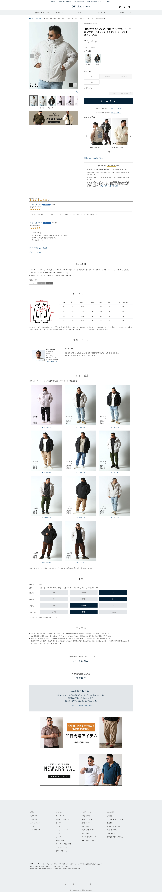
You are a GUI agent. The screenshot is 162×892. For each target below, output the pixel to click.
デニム (32, 826)
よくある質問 (86, 816)
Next (75, 56)
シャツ (58, 826)
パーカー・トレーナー (62, 830)
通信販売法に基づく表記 (114, 826)
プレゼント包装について (89, 837)
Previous (32, 56)
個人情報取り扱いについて (115, 819)
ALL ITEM (38, 18)
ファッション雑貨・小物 (63, 844)
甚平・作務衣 (60, 840)
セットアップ (60, 816)
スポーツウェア (35, 830)
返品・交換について (88, 833)
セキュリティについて (88, 840)
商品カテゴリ (39, 13)
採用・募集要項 (112, 830)
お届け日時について (88, 826)
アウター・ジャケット (62, 819)
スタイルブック (35, 823)
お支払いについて (87, 819)
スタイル (81, 13)
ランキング (101, 13)
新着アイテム (60, 13)
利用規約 (110, 823)
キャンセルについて (88, 830)
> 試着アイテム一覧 (51, 361)
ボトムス (58, 837)
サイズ (122, 13)
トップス (58, 823)
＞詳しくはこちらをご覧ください (109, 186)
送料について (86, 823)
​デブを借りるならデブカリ (115, 837)
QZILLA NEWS (111, 833)
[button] (86, 136)
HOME (31, 18)
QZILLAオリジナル (61, 847)
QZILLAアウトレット (62, 851)
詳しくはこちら (116, 108)
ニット (58, 833)
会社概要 (110, 816)
